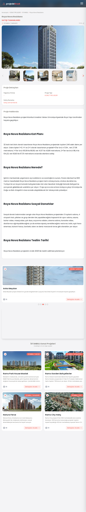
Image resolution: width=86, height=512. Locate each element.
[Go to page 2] (41, 304)
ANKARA (72, 269)
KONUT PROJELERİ (15, 12)
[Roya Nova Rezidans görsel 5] (43, 75)
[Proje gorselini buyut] (43, 47)
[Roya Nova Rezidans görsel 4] (28, 75)
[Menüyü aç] (81, 3)
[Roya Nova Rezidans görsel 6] (57, 75)
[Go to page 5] (47, 304)
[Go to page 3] (43, 304)
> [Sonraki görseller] (83, 76)
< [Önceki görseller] (3, 76)
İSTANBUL (25, 12)
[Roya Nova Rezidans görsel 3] (14, 75)
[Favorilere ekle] (5, 269)
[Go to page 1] (38, 304)
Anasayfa (5, 12)
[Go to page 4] (45, 304)
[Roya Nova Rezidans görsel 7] (71, 75)
